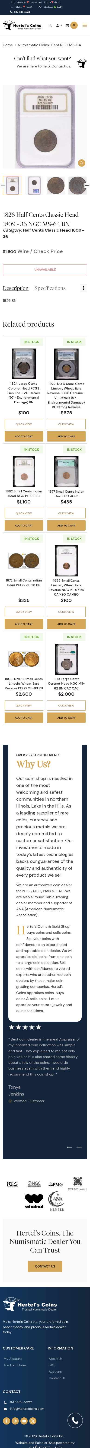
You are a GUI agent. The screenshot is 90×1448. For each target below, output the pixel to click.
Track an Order (15, 1365)
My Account (13, 1359)
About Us (55, 1359)
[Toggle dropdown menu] (83, 288)
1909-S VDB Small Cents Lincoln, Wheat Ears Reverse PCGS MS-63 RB (24, 683)
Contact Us (45, 1266)
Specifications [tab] (50, 288)
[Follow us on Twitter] (33, 1421)
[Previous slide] (3, 185)
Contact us (60, 66)
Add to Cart (24, 436)
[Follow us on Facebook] (6, 1421)
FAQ (52, 1365)
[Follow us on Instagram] (15, 1421)
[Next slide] (87, 185)
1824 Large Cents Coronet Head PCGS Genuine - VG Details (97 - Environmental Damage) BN (23, 392)
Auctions (55, 1371)
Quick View (24, 424)
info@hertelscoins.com (27, 1409)
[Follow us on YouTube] (24, 1421)
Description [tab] (16, 288)
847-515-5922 (22, 11)
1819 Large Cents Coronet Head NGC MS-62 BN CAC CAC (66, 683)
